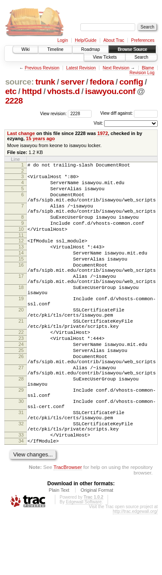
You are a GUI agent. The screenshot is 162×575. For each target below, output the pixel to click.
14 (21, 269)
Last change (21, 133)
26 (21, 396)
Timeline (55, 49)
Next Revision (116, 68)
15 (21, 277)
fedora (102, 81)
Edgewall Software (84, 562)
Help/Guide (85, 40)
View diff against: (129, 113)
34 (21, 500)
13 (21, 262)
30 (21, 451)
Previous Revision (42, 68)
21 (21, 353)
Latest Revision (80, 68)
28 (21, 424)
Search (141, 57)
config (131, 81)
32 (21, 479)
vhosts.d (63, 91)
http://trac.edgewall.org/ (135, 572)
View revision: (53, 113)
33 (21, 493)
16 (21, 284)
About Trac (113, 40)
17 (21, 298)
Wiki (26, 49)
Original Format (96, 550)
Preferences (143, 40)
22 (21, 367)
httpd (32, 91)
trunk (45, 81)
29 (21, 437)
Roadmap (90, 49)
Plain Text (59, 550)
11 (21, 249)
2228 (14, 100)
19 (21, 325)
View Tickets (105, 57)
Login (62, 40)
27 (21, 410)
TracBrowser (68, 528)
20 (21, 339)
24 (21, 381)
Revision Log (142, 72)
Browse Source (132, 49)
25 (21, 389)
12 (21, 255)
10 (21, 242)
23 (21, 374)
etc (10, 91)
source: (19, 81)
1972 (102, 133)
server (72, 81)
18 (21, 311)
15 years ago (40, 138)
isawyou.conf (110, 91)
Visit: (98, 123)
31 (21, 465)
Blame (148, 68)
